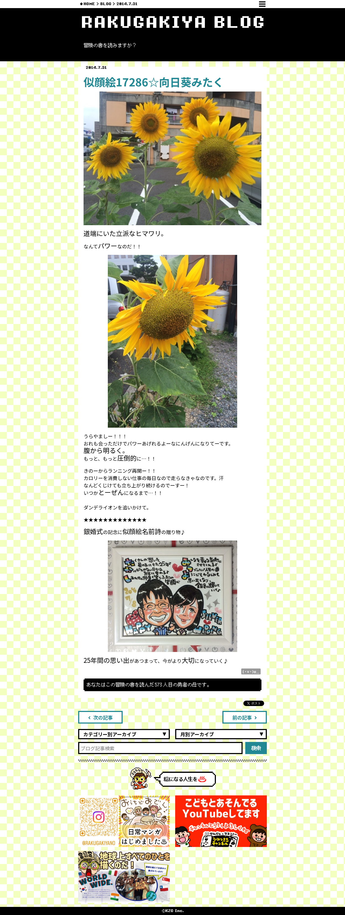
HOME (89, 3)
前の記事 (244, 717)
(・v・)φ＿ (251, 671)
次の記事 (100, 717)
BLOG (105, 3)
